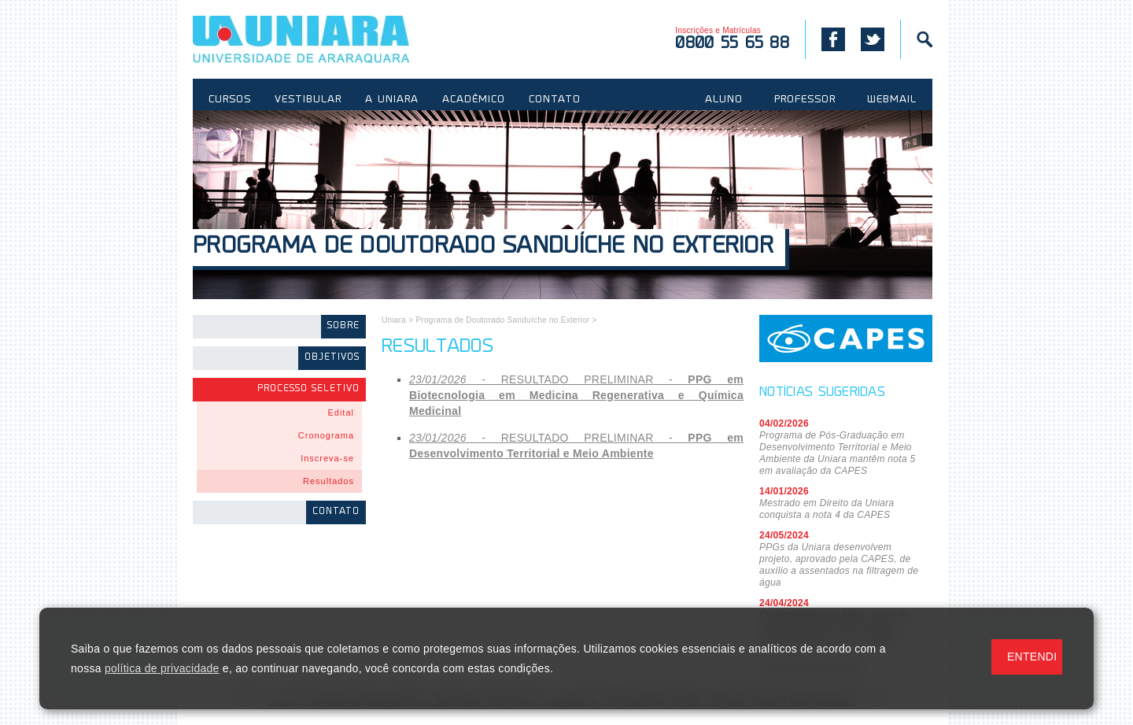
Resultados (328, 481)
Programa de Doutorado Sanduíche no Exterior (483, 247)
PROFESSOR (805, 100)
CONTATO (555, 100)
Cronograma (326, 435)
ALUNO (724, 100)
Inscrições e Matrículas (732, 39)
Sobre (343, 326)
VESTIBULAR (308, 100)
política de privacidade (162, 668)
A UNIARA (392, 100)
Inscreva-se (327, 458)
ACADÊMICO (473, 100)
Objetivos (332, 357)
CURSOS (230, 100)
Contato (336, 512)
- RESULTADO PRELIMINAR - (576, 395)
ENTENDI (1032, 656)
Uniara (394, 320)
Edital (340, 412)
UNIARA (324, 39)
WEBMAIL (892, 100)
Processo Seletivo (308, 389)
